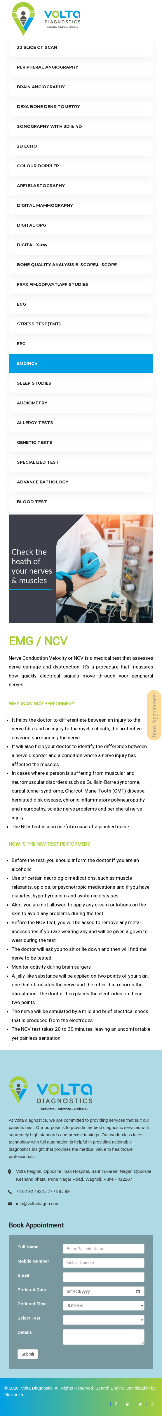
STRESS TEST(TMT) (39, 324)
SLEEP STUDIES (34, 383)
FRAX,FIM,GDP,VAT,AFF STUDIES (52, 284)
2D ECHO (27, 146)
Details (25, 1332)
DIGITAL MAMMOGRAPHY (45, 205)
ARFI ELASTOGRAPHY (41, 185)
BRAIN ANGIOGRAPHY (41, 86)
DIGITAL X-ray (32, 245)
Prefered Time (32, 1303)
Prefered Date (32, 1289)
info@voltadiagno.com (38, 1203)
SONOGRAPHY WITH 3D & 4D (49, 126)
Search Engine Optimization (122, 1387)
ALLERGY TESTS (35, 422)
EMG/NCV (27, 363)
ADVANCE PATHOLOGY (42, 482)
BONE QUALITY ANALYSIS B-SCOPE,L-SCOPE (67, 264)
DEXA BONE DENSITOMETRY (48, 106)
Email (23, 1275)
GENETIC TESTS (34, 442)
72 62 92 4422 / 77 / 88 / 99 (43, 1191)
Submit (27, 1354)
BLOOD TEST (32, 501)
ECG (21, 304)
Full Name (28, 1246)
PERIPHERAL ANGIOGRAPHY (47, 67)
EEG (21, 343)
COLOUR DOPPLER (38, 166)
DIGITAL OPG (31, 225)
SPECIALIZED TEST (38, 462)
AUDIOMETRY (32, 403)
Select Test (29, 1317)
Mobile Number (33, 1261)
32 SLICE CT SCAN (37, 47)
